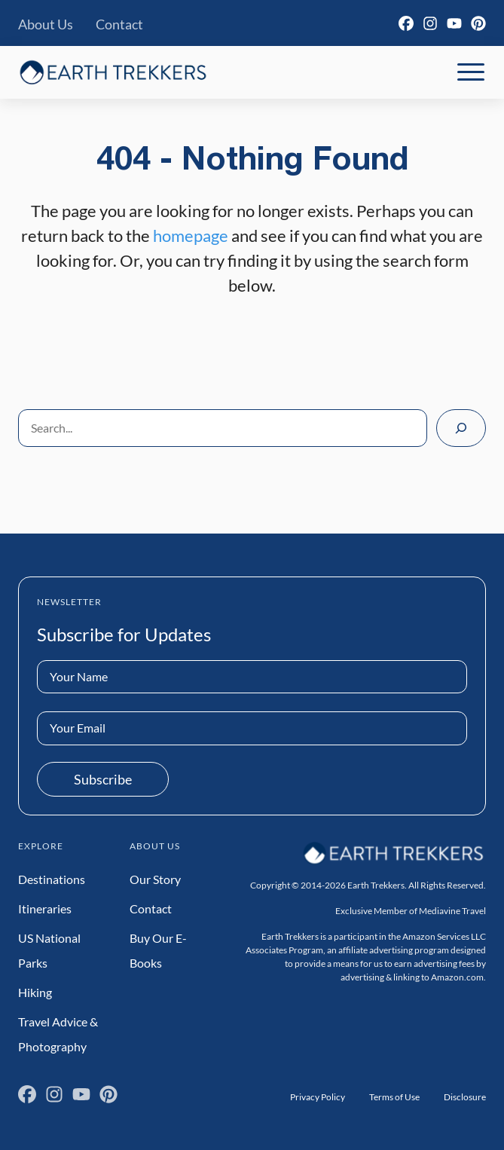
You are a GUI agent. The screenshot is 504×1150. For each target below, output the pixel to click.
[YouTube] (454, 23)
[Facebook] (406, 23)
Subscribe (103, 779)
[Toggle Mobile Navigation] (471, 72)
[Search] (461, 428)
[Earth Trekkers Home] (113, 72)
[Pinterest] (478, 23)
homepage (190, 235)
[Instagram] (430, 23)
